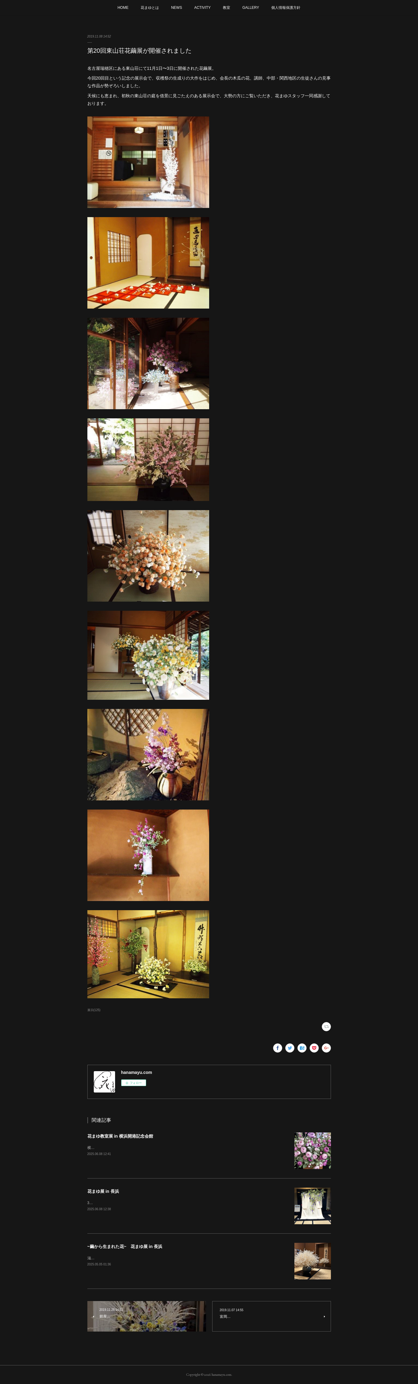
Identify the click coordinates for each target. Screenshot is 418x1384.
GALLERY (250, 7)
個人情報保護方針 (285, 7)
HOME (123, 7)
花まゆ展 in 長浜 (103, 1191)
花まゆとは (150, 7)
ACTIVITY (202, 7)
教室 (226, 7)
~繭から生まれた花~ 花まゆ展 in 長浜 (125, 1246)
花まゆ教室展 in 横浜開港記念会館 (120, 1136)
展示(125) (93, 1010)
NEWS (176, 7)
